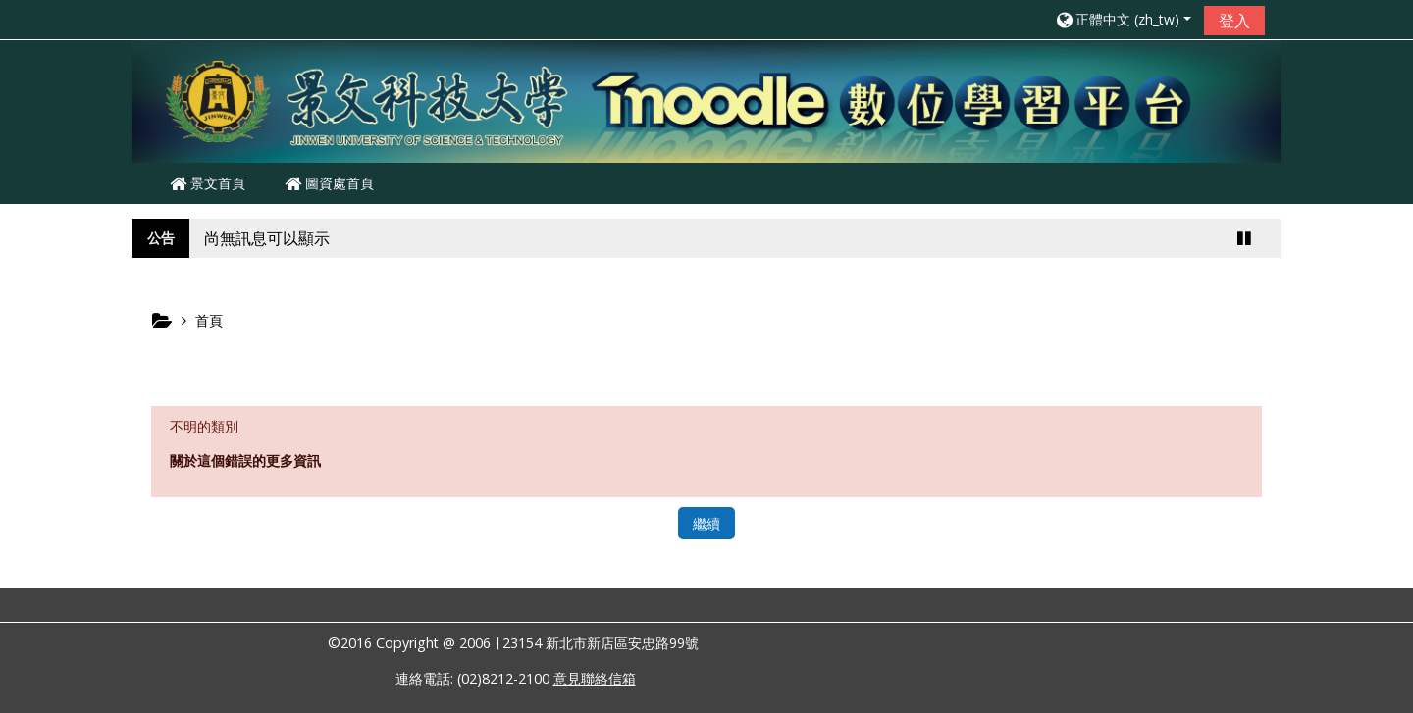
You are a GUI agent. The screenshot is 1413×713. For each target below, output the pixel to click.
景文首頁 (207, 183)
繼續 (706, 523)
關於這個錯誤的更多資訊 (245, 460)
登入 (1234, 20)
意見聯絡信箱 (594, 678)
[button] (1122, 19)
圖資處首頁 (329, 183)
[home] (706, 99)
